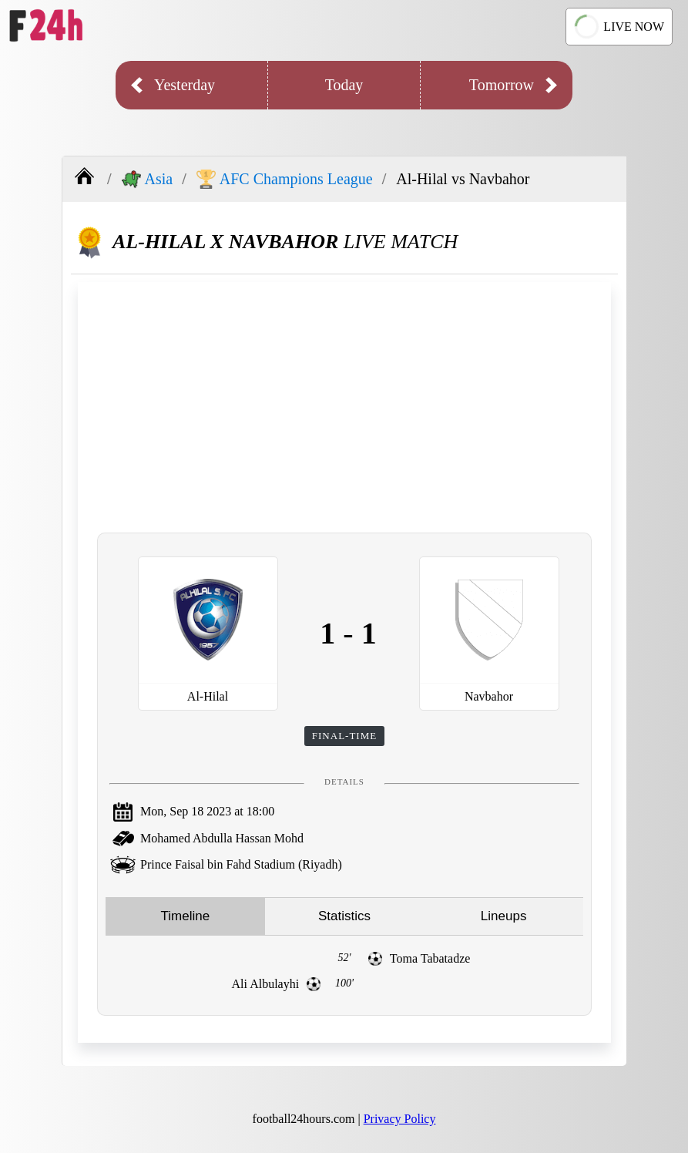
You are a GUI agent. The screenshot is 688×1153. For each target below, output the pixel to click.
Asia (147, 179)
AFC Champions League (284, 179)
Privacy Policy (400, 1118)
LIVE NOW (618, 27)
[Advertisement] (344, 405)
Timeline (185, 916)
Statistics (344, 916)
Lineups (504, 916)
